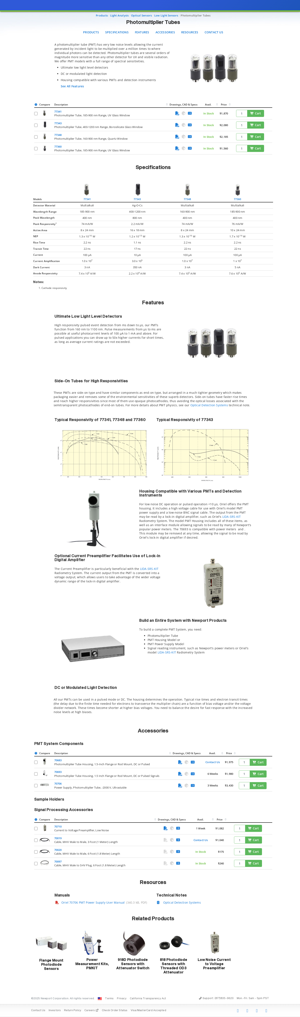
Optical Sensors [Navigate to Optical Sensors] (141, 15)
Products (91, 32)
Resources (189, 32)
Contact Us (214, 32)
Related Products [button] (153, 918)
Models (37, 199)
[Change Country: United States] (100, 999)
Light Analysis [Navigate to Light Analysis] (119, 15)
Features (142, 32)
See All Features (72, 86)
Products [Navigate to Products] (102, 15)
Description (61, 104)
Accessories (165, 32)
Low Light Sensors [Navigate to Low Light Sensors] (166, 15)
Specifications (117, 32)
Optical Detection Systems (209, 405)
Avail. (208, 104)
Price (224, 104)
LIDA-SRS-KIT (231, 517)
